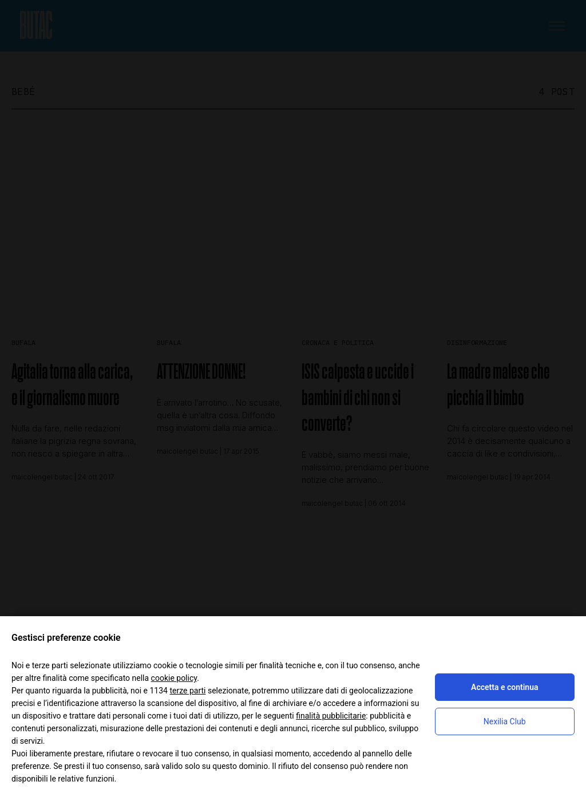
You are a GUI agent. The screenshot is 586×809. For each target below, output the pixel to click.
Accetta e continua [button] (504, 687)
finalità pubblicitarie (331, 715)
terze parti (187, 690)
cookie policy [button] (174, 678)
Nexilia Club (505, 721)
